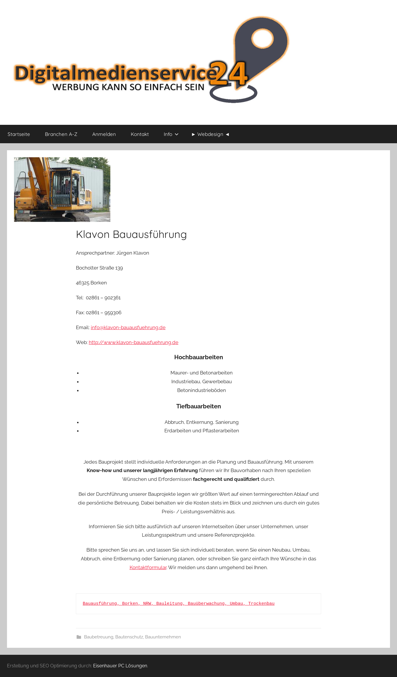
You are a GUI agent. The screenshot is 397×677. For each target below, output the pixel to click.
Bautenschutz (129, 637)
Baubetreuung (98, 637)
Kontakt (140, 134)
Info (171, 134)
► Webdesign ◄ (210, 134)
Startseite (19, 134)
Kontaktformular (148, 567)
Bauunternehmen (163, 637)
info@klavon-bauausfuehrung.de (128, 327)
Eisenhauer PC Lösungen (120, 666)
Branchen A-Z (61, 134)
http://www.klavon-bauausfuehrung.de (133, 342)
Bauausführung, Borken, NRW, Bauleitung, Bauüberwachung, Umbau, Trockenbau (179, 603)
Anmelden (104, 134)
